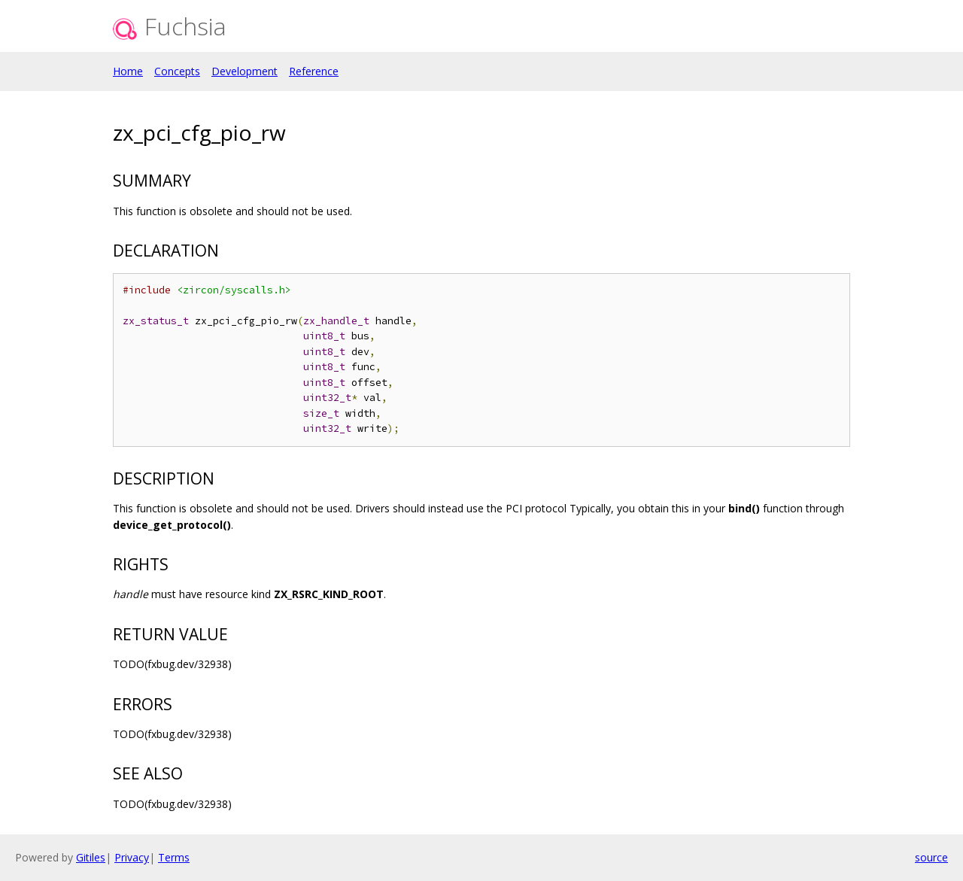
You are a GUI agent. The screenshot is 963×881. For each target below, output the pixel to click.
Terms (174, 857)
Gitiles (90, 857)
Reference (314, 71)
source (931, 857)
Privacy (131, 857)
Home (128, 71)
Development (244, 71)
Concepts (177, 71)
